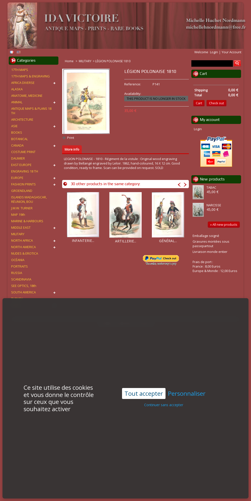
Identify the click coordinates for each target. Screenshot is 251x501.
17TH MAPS (19, 69)
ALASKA (17, 89)
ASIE (14, 126)
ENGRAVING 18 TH (24, 171)
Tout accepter (144, 384)
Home (69, 61)
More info (72, 149)
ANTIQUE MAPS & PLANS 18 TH (31, 110)
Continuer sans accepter (163, 395)
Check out (216, 103)
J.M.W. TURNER (22, 208)
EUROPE (17, 177)
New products (212, 179)
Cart (203, 73)
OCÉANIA (17, 260)
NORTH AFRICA (22, 240)
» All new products (223, 224)
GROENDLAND (21, 190)
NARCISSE (214, 205)
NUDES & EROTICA (24, 253)
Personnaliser (187, 384)
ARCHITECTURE (22, 119)
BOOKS (16, 132)
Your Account (231, 52)
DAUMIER (18, 158)
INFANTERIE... (83, 240)
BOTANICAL (19, 139)
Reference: (132, 84)
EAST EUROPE (21, 165)
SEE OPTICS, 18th (23, 285)
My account (210, 119)
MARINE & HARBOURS (27, 221)
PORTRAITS (19, 266)
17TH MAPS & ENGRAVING (30, 76)
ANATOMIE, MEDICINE (26, 95)
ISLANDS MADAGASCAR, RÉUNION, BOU (29, 199)
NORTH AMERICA (23, 247)
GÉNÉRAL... (168, 240)
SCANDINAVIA (21, 279)
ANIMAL (16, 102)
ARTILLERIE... (125, 241)
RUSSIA (16, 273)
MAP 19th (18, 214)
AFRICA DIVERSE (23, 82)
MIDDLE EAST (21, 227)
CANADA (17, 145)
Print (70, 137)
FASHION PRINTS (23, 184)
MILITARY (85, 61)
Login (214, 52)
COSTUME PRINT (23, 152)
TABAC (211, 187)
